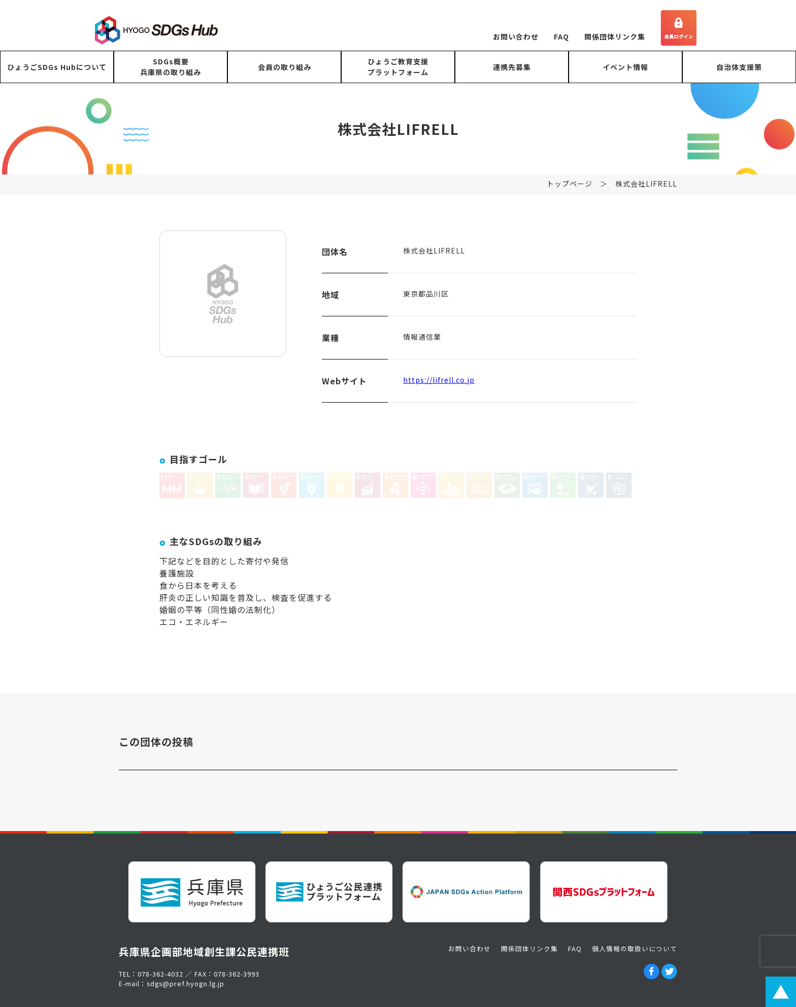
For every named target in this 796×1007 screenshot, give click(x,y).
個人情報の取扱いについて (634, 948)
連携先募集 (512, 67)
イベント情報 (625, 67)
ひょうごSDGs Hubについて (57, 67)
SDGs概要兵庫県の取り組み (170, 66)
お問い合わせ (516, 36)
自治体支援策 (739, 67)
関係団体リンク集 (614, 36)
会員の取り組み (284, 67)
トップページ (569, 186)
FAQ (561, 36)
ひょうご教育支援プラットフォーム (398, 66)
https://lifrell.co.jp (439, 382)
